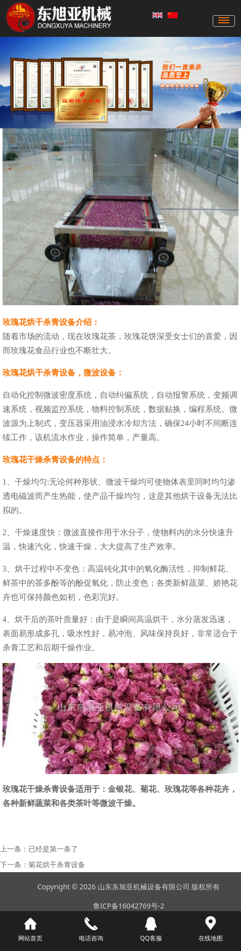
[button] (102, 118)
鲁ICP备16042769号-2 (129, 906)
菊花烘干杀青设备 (56, 864)
